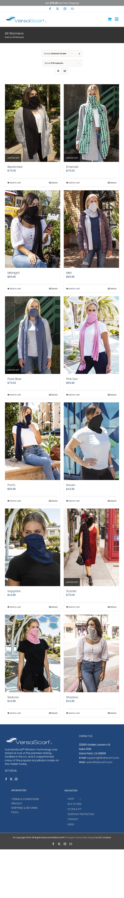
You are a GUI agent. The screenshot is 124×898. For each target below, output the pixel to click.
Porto (11, 485)
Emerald (72, 167)
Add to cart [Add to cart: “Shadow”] (74, 713)
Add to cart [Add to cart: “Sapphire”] (15, 607)
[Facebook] (6, 779)
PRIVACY (16, 803)
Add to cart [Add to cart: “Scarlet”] (74, 607)
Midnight (13, 273)
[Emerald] (91, 123)
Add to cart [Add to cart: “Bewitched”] (15, 182)
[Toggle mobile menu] (117, 19)
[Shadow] (91, 653)
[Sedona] (32, 653)
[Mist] (91, 229)
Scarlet (71, 591)
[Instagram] (16, 779)
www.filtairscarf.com (99, 762)
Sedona (13, 697)
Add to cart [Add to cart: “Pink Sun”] (74, 394)
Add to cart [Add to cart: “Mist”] (74, 288)
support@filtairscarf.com (103, 758)
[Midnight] (32, 229)
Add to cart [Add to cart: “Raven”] (74, 500)
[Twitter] (11, 779)
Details (54, 182)
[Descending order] (79, 53)
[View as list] (65, 71)
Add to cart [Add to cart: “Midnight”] (15, 288)
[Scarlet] (91, 547)
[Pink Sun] (91, 335)
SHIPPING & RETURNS (24, 808)
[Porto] (32, 441)
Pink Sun (72, 379)
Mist (69, 273)
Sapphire (14, 591)
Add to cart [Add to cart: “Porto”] (15, 500)
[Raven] (91, 441)
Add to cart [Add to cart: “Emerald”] (74, 182)
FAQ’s (15, 812)
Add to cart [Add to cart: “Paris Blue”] (15, 394)
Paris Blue (14, 379)
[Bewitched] (32, 123)
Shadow (72, 697)
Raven (70, 485)
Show (54, 63)
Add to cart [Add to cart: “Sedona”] (15, 713)
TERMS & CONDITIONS (25, 799)
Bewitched (14, 167)
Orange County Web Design (80, 837)
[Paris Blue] (32, 335)
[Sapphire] (32, 547)
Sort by (55, 53)
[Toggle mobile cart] (110, 19)
